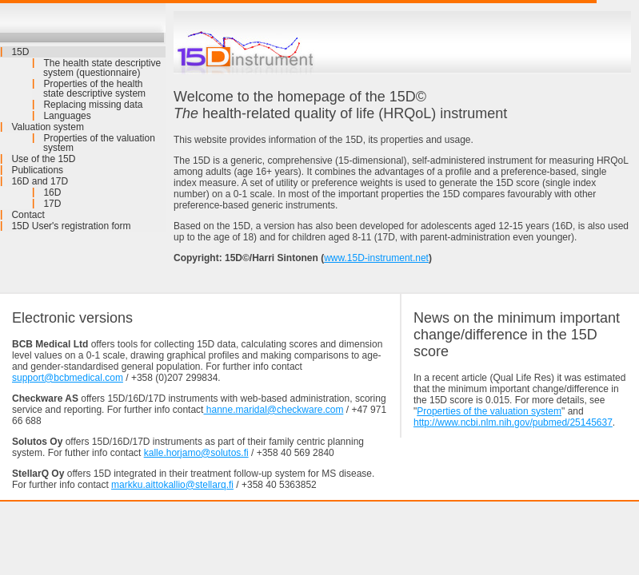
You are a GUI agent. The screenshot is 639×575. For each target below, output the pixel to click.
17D (52, 203)
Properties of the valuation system (99, 143)
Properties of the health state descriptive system (94, 88)
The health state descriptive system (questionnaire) (102, 68)
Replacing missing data (92, 104)
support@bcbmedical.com (67, 377)
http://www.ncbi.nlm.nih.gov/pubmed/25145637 (513, 422)
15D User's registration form (70, 226)
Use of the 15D (43, 159)
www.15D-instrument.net (376, 258)
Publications (37, 170)
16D (52, 192)
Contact (27, 214)
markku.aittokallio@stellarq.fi (172, 484)
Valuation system (47, 127)
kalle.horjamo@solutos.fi (196, 452)
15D (20, 52)
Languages (66, 115)
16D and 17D (39, 181)
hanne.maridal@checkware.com (273, 409)
